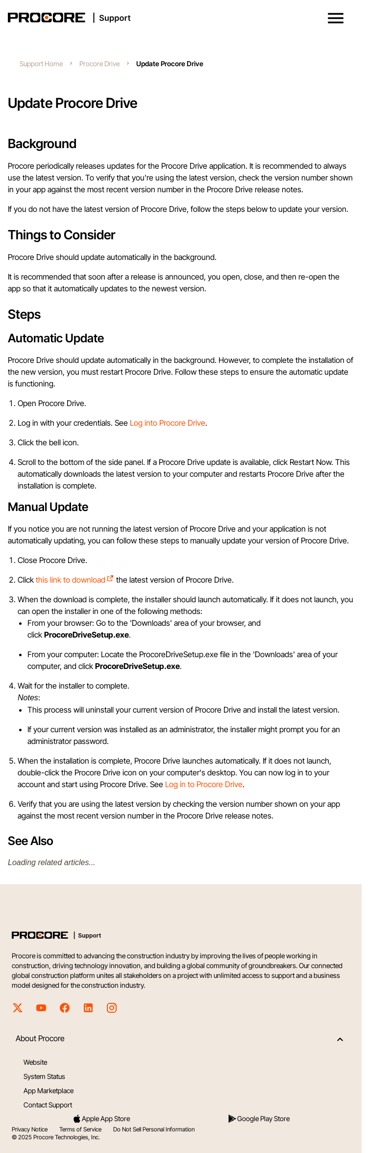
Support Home (41, 63)
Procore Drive (99, 63)
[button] (335, 18)
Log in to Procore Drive (204, 784)
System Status (44, 1076)
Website (35, 1062)
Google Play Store (258, 1119)
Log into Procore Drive (167, 423)
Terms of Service (80, 1129)
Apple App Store (101, 1119)
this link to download (75, 580)
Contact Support (48, 1105)
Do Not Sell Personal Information (154, 1129)
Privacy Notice (30, 1129)
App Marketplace (49, 1090)
